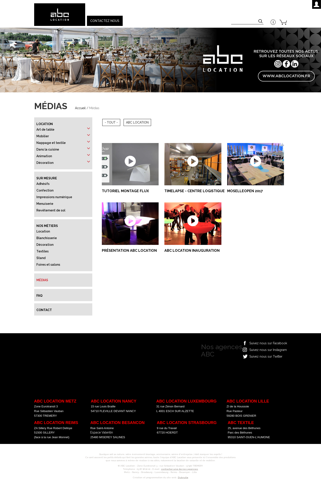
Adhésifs (42, 184)
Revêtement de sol (50, 210)
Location (44, 124)
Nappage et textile (51, 143)
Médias (42, 280)
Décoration (44, 163)
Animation (44, 156)
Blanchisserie (46, 238)
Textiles (42, 251)
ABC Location (137, 122)
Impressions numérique (54, 197)
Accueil (80, 108)
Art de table (45, 129)
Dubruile (183, 477)
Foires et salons (48, 264)
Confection (44, 190)
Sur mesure (46, 178)
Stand (40, 258)
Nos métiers (47, 226)
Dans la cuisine (47, 149)
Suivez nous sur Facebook (268, 343)
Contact (44, 310)
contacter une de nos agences (179, 469)
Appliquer (261, 21)
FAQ (39, 295)
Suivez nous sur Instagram (268, 350)
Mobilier (42, 136)
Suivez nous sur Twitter (265, 356)
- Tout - (111, 122)
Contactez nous (104, 21)
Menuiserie (44, 203)
